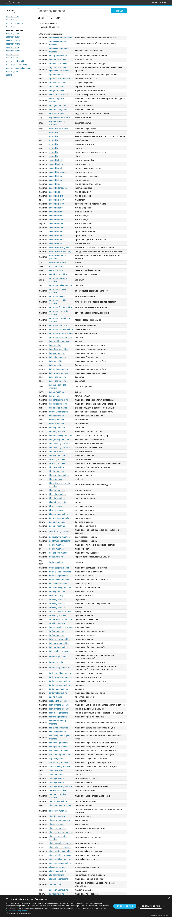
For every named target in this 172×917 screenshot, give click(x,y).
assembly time (12, 54)
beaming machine (57, 431)
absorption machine (58, 56)
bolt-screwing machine (59, 537)
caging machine (56, 697)
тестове (162, 2)
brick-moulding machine (60, 611)
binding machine (56, 467)
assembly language (14, 23)
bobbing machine (57, 526)
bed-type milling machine (60, 435)
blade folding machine (59, 475)
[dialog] (86, 906)
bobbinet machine (57, 522)
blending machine (57, 498)
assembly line (12, 26)
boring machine (56, 557)
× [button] (169, 898)
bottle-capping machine (59, 568)
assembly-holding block (16, 61)
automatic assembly (58, 296)
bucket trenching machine (61, 627)
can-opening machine (59, 747)
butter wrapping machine (60, 677)
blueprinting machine (58, 514)
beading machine (57, 427)
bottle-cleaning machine (60, 572)
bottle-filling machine (58, 576)
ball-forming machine (58, 373)
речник (154, 2)
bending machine (57, 455)
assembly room (13, 44)
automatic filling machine (60, 307)
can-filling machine (57, 732)
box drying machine (58, 583)
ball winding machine (58, 369)
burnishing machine (58, 656)
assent (9, 75)
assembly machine (14, 30)
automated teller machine (60, 285)
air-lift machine (56, 86)
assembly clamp (56, 164)
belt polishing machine (59, 443)
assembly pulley (13, 37)
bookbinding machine (59, 553)
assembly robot (13, 40)
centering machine (57, 790)
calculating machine (58, 701)
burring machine (56, 662)
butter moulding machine (60, 673)
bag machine (55, 345)
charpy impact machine (59, 820)
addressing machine (58, 63)
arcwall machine (56, 113)
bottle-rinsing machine (59, 579)
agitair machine (56, 74)
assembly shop (12, 47)
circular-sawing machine (60, 863)
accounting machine (58, 59)
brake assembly (56, 595)
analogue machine (57, 105)
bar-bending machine (58, 400)
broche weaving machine (60, 619)
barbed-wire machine (58, 412)
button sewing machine (59, 681)
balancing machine (57, 357)
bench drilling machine (59, 447)
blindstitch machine (58, 502)
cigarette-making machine (61, 832)
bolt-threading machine (59, 541)
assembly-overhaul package (18, 68)
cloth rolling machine (58, 879)
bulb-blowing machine (59, 643)
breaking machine (57, 599)
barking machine (56, 416)
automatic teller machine (60, 337)
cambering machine (58, 717)
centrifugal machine (58, 801)
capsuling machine (57, 758)
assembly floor (12, 16)
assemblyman (12, 71)
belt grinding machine (59, 439)
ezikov (13, 2)
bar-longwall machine (59, 408)
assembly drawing (57, 172)
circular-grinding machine (60, 851)
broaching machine (58, 615)
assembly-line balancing (17, 64)
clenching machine (57, 871)
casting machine (56, 778)
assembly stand (13, 51)
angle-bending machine (59, 109)
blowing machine (57, 510)
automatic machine (58, 325)
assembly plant (12, 33)
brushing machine (57, 623)
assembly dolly (56, 168)
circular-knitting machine (60, 855)
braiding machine (57, 591)
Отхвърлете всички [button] (151, 906)
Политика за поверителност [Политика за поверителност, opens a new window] (17, 911)
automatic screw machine (60, 333)
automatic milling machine (61, 329)
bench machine (56, 451)
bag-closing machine (58, 349)
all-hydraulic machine (58, 94)
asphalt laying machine (59, 117)
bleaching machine (57, 494)
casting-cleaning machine (60, 786)
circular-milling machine (60, 859)
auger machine (56, 270)
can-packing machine (58, 750)
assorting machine (57, 262)
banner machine (56, 392)
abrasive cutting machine (60, 37)
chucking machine (57, 828)
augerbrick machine (58, 274)
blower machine (56, 506)
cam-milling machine (58, 713)
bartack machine (56, 420)
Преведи (119, 11)
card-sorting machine (58, 762)
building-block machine (59, 639)
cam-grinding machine (59, 705)
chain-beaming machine (60, 805)
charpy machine (56, 824)
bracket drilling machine (60, 587)
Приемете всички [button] (125, 906)
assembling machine (58, 128)
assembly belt (55, 160)
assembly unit (12, 57)
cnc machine (55, 884)
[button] (57, 913)
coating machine (56, 894)
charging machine (57, 816)
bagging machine (57, 353)
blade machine (55, 479)
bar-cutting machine (58, 404)
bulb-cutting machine (58, 647)
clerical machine (56, 875)
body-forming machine (59, 531)
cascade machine (57, 770)
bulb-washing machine (59, 651)
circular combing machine (61, 843)
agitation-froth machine (59, 78)
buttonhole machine (58, 693)
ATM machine (55, 266)
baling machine (56, 361)
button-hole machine (58, 689)
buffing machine (56, 631)
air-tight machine (56, 90)
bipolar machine (56, 471)
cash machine (55, 774)
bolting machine (56, 545)
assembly (53, 132)
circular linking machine (60, 847)
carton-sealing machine (59, 766)
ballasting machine (57, 377)
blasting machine (57, 490)
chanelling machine (58, 811)
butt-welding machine (59, 667)
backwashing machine (59, 341)
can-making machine (58, 743)
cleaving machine (57, 867)
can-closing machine (58, 728)
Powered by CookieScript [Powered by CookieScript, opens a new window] (160, 916)
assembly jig (11, 19)
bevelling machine (57, 459)
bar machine (54, 396)
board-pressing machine (60, 518)
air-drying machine (57, 82)
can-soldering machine (59, 754)
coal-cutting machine (58, 890)
